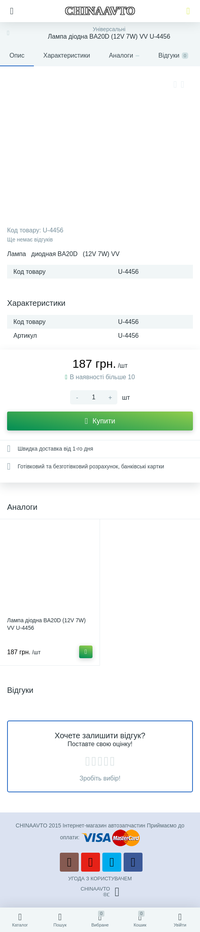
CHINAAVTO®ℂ (100, 891)
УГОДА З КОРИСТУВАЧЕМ (100, 878)
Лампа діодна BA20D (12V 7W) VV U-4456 (46, 624)
